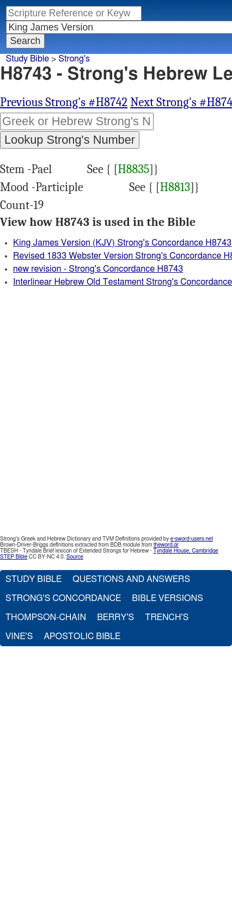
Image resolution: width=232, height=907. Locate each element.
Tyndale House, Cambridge (185, 551)
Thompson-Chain (45, 617)
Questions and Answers (131, 579)
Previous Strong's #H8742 (63, 102)
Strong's (74, 58)
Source (74, 557)
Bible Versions (167, 598)
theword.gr (166, 545)
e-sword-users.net (191, 539)
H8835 (133, 169)
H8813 (175, 187)
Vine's (19, 636)
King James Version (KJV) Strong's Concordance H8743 (122, 242)
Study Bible (27, 58)
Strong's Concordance (63, 598)
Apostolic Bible (82, 636)
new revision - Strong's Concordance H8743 (98, 269)
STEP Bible (13, 557)
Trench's (166, 617)
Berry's (115, 617)
